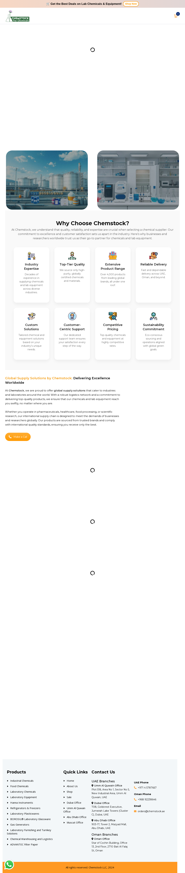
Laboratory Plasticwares (24, 813)
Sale (69, 797)
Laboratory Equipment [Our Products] (23, 797)
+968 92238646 (147, 799)
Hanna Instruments (21, 802)
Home (70, 780)
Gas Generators (19, 824)
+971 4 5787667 (147, 787)
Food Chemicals (19, 786)
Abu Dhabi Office (76, 817)
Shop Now (131, 3)
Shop (70, 791)
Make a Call (18, 436)
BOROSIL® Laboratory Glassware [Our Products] (30, 819)
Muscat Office (75, 822)
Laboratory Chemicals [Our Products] (23, 791)
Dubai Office (74, 802)
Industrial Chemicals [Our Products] (22, 780)
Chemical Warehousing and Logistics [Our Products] (31, 839)
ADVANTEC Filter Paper (24, 844)
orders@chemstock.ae (151, 811)
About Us (72, 786)
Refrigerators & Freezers (25, 808)
